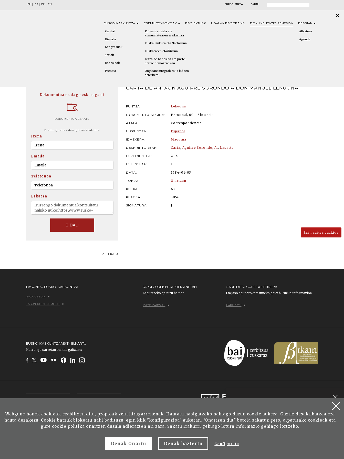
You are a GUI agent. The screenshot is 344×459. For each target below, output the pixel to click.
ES (36, 4)
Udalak (228, 23)
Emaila (38, 156)
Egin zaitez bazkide (321, 232)
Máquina (178, 139)
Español (178, 131)
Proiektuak (195, 23)
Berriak (307, 23)
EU (29, 4)
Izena (36, 136)
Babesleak (112, 63)
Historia (110, 39)
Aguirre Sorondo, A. (200, 147)
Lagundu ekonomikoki (45, 304)
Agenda (304, 39)
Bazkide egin (37, 296)
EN (50, 4)
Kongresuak (113, 47)
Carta (175, 147)
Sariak (109, 55)
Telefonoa (41, 176)
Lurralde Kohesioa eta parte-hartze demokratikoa (165, 61)
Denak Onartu (128, 443)
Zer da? (110, 31)
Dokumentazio (271, 23)
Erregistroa (233, 4)
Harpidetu (235, 305)
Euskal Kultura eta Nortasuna (166, 43)
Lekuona (178, 106)
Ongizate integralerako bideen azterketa (167, 73)
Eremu (162, 23)
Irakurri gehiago (201, 426)
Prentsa (110, 71)
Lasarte (227, 147)
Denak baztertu (183, 443)
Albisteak (305, 31)
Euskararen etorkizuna (161, 51)
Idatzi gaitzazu (156, 305)
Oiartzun (178, 181)
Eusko (121, 23)
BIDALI (72, 225)
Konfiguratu (226, 444)
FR (43, 4)
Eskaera (39, 196)
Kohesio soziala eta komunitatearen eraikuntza (164, 33)
